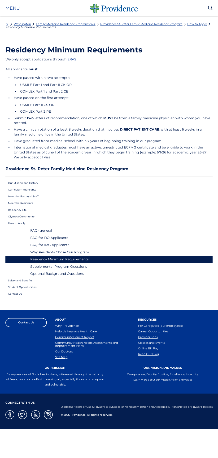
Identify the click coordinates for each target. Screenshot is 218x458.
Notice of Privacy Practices (75, 438)
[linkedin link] (35, 443)
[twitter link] (22, 443)
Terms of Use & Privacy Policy (104, 432)
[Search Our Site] (210, 8)
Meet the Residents (24, 210)
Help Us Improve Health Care (76, 352)
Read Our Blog (148, 382)
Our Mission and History (29, 184)
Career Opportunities (153, 352)
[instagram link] (48, 443)
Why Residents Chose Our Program (59, 265)
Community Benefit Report (74, 360)
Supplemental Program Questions (58, 280)
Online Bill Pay (148, 375)
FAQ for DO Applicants (49, 251)
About (60, 339)
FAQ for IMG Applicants (49, 258)
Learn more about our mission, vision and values (162, 409)
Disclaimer (63, 432)
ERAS (71, 59)
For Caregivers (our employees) (160, 345)
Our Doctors (64, 378)
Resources (147, 339)
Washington (22, 24)
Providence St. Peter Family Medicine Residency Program (141, 24)
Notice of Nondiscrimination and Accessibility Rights (175, 432)
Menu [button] (12, 8)
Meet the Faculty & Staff (28, 202)
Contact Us (18, 312)
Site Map (61, 385)
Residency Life (20, 219)
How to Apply (197, 24)
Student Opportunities (27, 304)
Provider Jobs (148, 360)
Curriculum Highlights (27, 193)
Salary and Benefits (24, 295)
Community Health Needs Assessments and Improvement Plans (86, 369)
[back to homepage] (7, 24)
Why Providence (67, 345)
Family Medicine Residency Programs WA (66, 24)
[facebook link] (9, 443)
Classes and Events (151, 367)
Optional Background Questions (57, 287)
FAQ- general (41, 244)
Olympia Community (26, 227)
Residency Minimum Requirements (59, 273)
